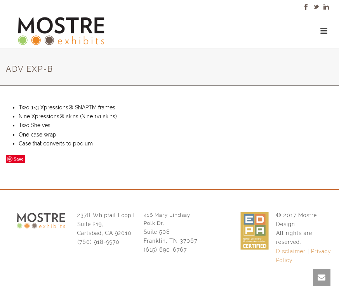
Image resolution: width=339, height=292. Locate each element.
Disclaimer (291, 251)
